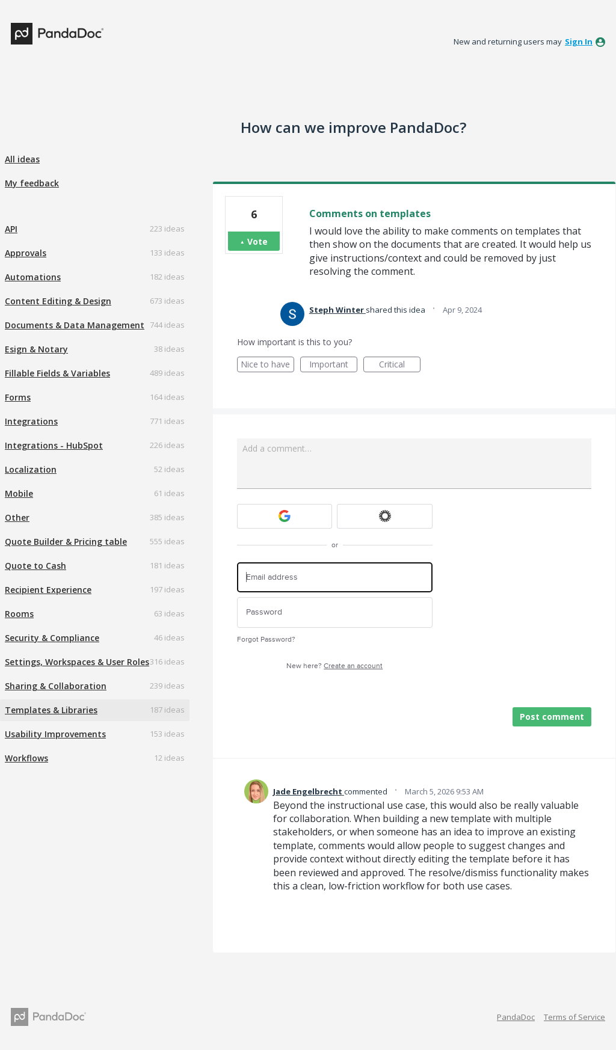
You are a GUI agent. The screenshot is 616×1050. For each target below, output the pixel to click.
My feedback (32, 183)
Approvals (25, 253)
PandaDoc (516, 1017)
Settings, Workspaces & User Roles (77, 662)
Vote (257, 241)
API (11, 229)
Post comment (552, 716)
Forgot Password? (266, 639)
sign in (579, 41)
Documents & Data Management (74, 325)
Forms (18, 397)
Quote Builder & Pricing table (66, 541)
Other (17, 517)
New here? (334, 666)
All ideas (22, 159)
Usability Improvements (55, 734)
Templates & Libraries (51, 710)
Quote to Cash (35, 565)
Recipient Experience (48, 589)
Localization (31, 469)
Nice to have (267, 365)
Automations (33, 277)
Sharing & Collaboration (55, 686)
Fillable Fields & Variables (57, 373)
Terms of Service (574, 1017)
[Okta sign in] (385, 516)
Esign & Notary (36, 349)
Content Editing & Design (58, 301)
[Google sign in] (285, 516)
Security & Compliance (52, 637)
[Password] (335, 612)
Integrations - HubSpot (54, 445)
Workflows (26, 758)
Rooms (19, 613)
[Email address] (335, 577)
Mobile (19, 493)
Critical (399, 365)
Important (333, 365)
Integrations (31, 421)
